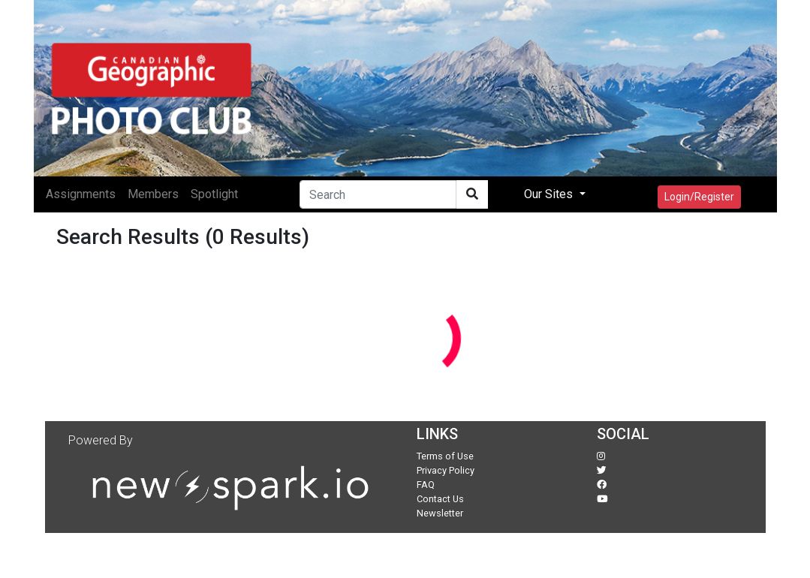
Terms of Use (445, 456)
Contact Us (440, 498)
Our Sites (550, 194)
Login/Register (699, 197)
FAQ (426, 484)
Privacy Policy (445, 470)
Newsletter (440, 513)
